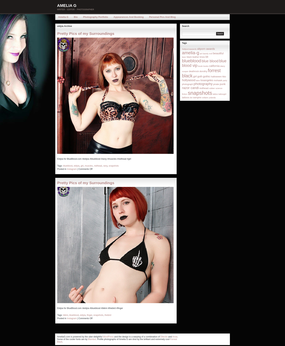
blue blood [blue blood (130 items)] (210, 61)
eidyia (76, 166)
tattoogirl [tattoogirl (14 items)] (222, 94)
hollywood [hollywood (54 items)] (188, 80)
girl (82, 166)
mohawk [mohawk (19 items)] (218, 80)
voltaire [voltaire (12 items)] (205, 97)
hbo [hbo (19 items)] (224, 76)
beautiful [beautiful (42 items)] (218, 53)
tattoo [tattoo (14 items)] (215, 94)
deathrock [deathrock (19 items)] (194, 71)
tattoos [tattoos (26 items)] (185, 97)
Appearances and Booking (129, 17)
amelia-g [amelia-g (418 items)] (190, 52)
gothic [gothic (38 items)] (206, 76)
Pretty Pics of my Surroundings (85, 33)
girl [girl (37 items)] (195, 76)
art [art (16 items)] (201, 53)
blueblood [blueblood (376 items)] (191, 60)
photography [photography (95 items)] (203, 84)
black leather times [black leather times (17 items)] (196, 57)
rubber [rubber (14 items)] (212, 88)
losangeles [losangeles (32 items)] (207, 80)
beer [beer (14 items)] (184, 57)
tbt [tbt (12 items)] (191, 97)
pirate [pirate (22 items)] (216, 84)
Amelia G (67, 5)
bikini (65, 315)
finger (89, 315)
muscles (89, 166)
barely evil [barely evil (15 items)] (207, 53)
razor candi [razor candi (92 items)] (190, 88)
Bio (76, 17)
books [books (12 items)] (205, 66)
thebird (108, 315)
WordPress (108, 336)
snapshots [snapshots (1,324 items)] (200, 93)
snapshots (114, 166)
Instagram (72, 169)
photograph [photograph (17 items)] (187, 84)
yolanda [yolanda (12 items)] (212, 97)
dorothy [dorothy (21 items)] (203, 71)
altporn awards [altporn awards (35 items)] (206, 48)
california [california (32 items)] (214, 65)
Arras (175, 336)
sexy (105, 166)
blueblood (68, 166)
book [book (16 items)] (200, 66)
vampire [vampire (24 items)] (197, 97)
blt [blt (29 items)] (207, 56)
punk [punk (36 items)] (223, 84)
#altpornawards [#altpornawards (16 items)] (189, 49)
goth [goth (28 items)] (199, 76)
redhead (98, 166)
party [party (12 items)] (225, 80)
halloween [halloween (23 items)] (216, 76)
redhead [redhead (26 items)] (203, 88)
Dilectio (164, 336)
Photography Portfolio (95, 17)
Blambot (92, 339)
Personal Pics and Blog (162, 17)
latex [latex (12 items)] (198, 80)
